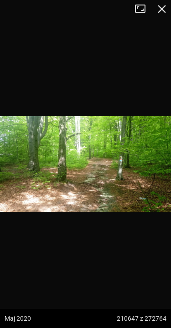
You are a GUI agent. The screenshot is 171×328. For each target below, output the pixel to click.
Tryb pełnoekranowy (144, 9)
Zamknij (162, 9)
